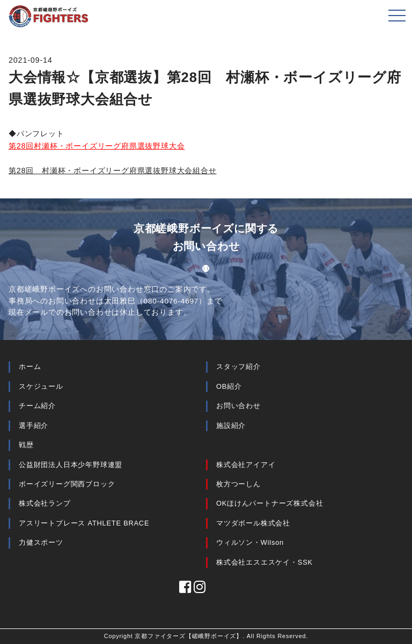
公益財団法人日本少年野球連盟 (70, 465)
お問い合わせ (238, 406)
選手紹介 (33, 425)
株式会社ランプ (45, 503)
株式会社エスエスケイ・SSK (264, 562)
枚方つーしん (238, 484)
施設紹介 (231, 425)
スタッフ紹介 (238, 366)
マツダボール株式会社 (253, 523)
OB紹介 (229, 386)
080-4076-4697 (171, 301)
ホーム (30, 366)
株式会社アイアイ (245, 465)
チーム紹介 (37, 406)
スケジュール (41, 386)
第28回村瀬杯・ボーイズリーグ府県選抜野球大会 (97, 146)
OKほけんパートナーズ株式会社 (269, 503)
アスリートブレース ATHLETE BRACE (84, 523)
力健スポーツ (41, 542)
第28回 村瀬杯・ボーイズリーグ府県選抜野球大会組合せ (113, 170)
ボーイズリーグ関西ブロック (67, 484)
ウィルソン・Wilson (250, 542)
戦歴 (26, 445)
